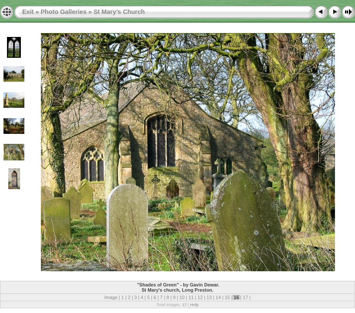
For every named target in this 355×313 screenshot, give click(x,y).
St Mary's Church (119, 11)
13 (209, 297)
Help (194, 304)
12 (200, 297)
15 (227, 297)
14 (218, 297)
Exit (27, 11)
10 (182, 297)
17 (245, 297)
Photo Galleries (63, 11)
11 (191, 297)
